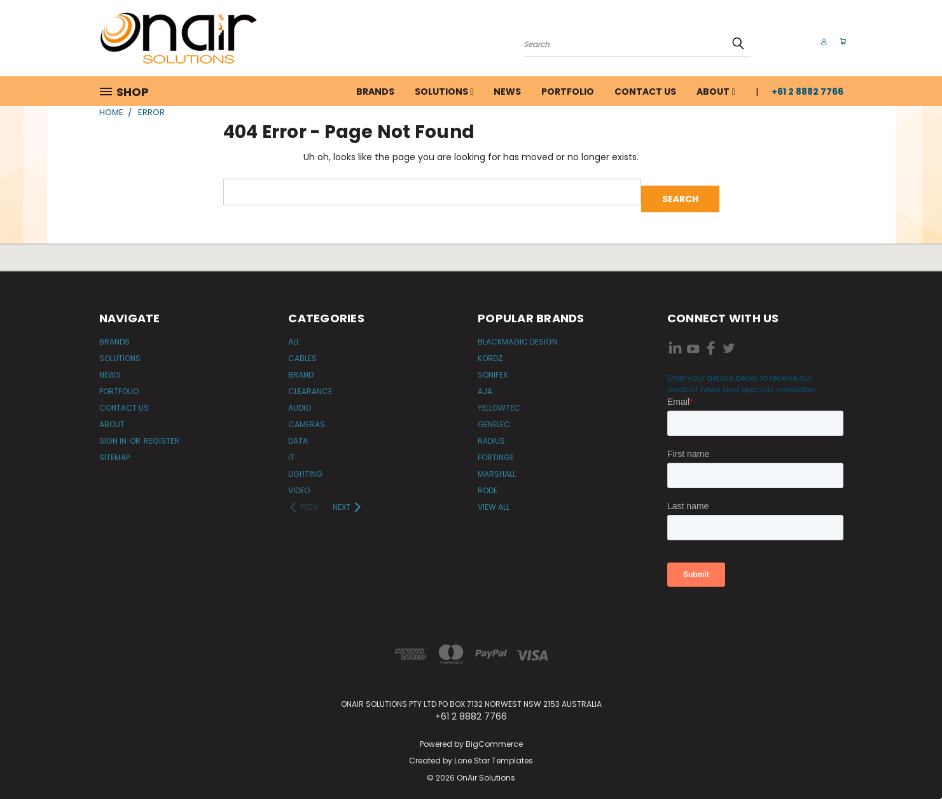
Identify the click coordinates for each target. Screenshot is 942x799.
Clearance (310, 384)
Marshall (497, 466)
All (294, 334)
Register (161, 433)
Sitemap (114, 450)
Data (298, 433)
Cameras (306, 417)
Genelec (494, 417)
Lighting (305, 466)
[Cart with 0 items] (840, 41)
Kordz (490, 351)
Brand (301, 367)
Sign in (113, 433)
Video (299, 483)
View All (493, 500)
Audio (299, 400)
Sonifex (493, 367)
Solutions (444, 91)
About (715, 91)
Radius (491, 433)
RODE (487, 483)
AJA (485, 384)
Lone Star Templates (493, 754)
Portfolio (567, 91)
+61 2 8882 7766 (807, 91)
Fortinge (496, 450)
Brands (375, 91)
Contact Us (645, 91)
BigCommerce (494, 737)
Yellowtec (499, 400)
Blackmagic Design (517, 334)
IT (291, 450)
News (507, 91)
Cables (302, 351)
